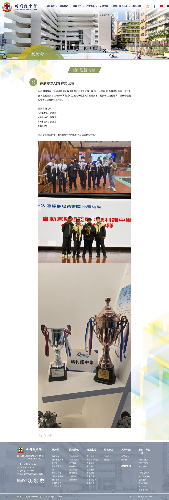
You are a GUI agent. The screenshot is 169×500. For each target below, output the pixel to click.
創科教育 (73, 476)
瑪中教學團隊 (57, 476)
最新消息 (55, 456)
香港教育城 (143, 489)
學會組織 (90, 473)
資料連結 (142, 486)
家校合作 (90, 456)
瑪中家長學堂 (92, 459)
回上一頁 (45, 442)
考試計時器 (143, 483)
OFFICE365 (143, 463)
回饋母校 (108, 456)
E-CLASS (142, 466)
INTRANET (143, 459)
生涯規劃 (90, 466)
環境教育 (90, 483)
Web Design (135, 496)
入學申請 (104, 6)
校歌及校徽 (56, 473)
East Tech (147, 496)
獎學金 (124, 459)
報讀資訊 (125, 456)
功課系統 (142, 479)
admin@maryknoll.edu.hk (31, 473)
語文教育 (73, 463)
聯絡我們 (137, 6)
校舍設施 (55, 479)
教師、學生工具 (120, 6)
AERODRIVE (144, 473)
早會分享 (90, 476)
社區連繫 (90, 469)
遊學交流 (90, 463)
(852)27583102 (27, 467)
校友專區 (91, 6)
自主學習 (73, 469)
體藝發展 (73, 479)
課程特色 (64, 6)
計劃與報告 (56, 483)
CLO (140, 469)
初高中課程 (74, 459)
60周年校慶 (56, 486)
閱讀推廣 (73, 473)
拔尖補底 (73, 466)
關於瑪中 (51, 6)
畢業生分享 (91, 479)
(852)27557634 (27, 470)
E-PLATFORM (144, 476)
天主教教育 (74, 456)
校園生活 (77, 6)
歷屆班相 (108, 459)
